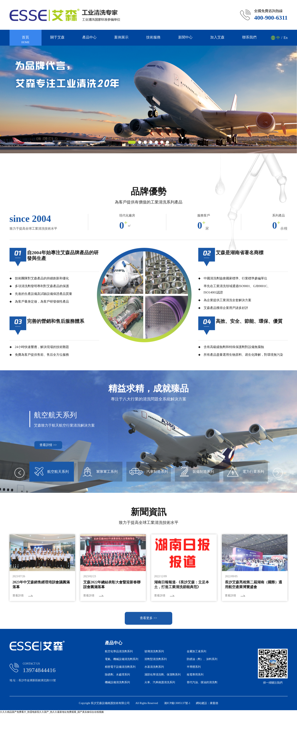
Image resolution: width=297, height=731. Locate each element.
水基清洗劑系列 (154, 667)
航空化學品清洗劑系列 (119, 651)
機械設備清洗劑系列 (117, 682)
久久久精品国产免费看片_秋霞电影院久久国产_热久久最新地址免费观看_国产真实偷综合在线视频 (52, 712)
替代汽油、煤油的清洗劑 (202, 682)
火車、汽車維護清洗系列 (159, 682)
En (285, 37)
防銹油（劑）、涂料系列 (202, 659)
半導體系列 (194, 667)
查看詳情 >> (48, 527)
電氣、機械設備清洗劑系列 (121, 659)
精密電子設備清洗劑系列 (120, 667)
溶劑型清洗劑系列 (155, 659)
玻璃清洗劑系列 (154, 651)
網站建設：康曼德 (207, 703)
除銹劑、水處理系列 (117, 674)
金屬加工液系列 (196, 651)
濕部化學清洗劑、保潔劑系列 (162, 674)
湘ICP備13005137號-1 (177, 703)
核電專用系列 (195, 674)
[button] (132, 142)
